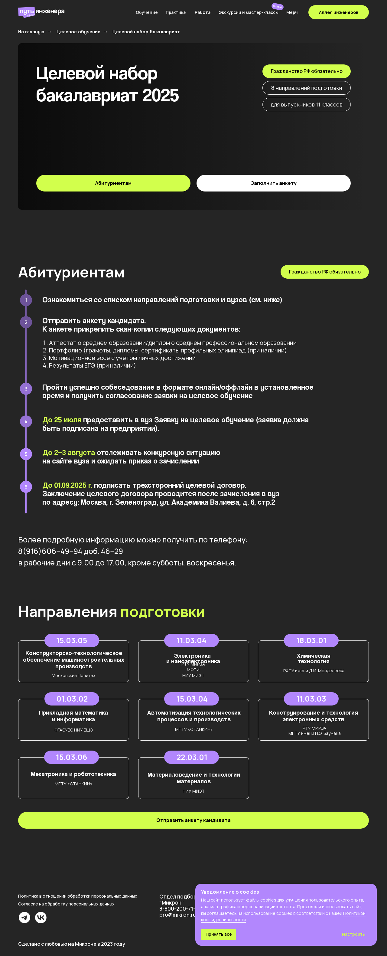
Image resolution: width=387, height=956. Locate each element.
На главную (31, 31)
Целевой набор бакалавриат (146, 31)
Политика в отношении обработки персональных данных (77, 896)
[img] (94, 12)
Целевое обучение (78, 31)
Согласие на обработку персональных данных (66, 904)
